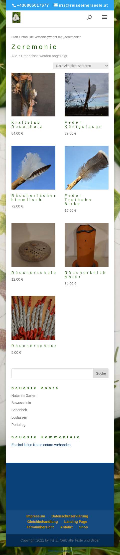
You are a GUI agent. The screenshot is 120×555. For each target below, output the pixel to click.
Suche (101, 373)
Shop (83, 527)
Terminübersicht (40, 527)
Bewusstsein (21, 403)
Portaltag (18, 425)
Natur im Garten (23, 396)
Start (14, 37)
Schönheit (19, 410)
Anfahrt (66, 527)
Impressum (35, 516)
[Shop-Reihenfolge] (81, 65)
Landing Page (75, 522)
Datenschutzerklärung (69, 516)
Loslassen (19, 417)
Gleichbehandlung (42, 522)
